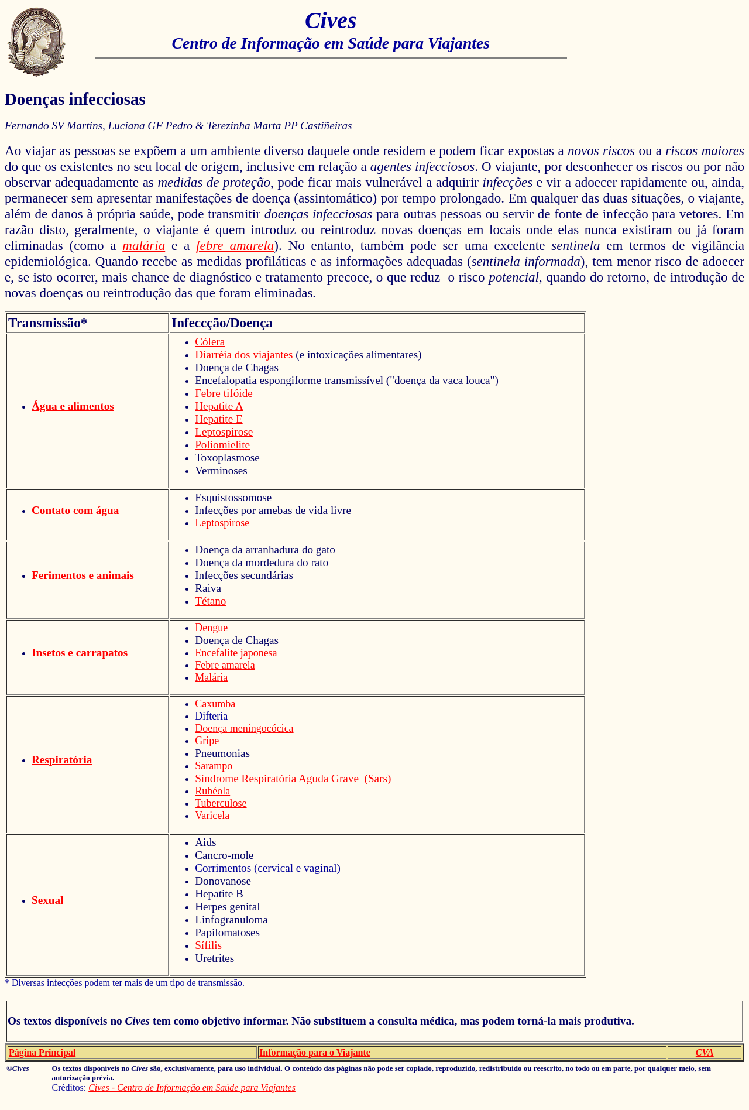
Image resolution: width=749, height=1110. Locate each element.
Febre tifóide (224, 393)
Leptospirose (224, 432)
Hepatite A (219, 406)
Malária (211, 677)
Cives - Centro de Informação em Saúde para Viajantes (192, 1087)
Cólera (210, 341)
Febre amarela (225, 665)
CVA (705, 1052)
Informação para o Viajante (314, 1052)
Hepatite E (219, 419)
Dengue (211, 627)
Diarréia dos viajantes (244, 354)
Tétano (210, 601)
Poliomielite (222, 444)
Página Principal (42, 1052)
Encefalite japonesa (236, 653)
